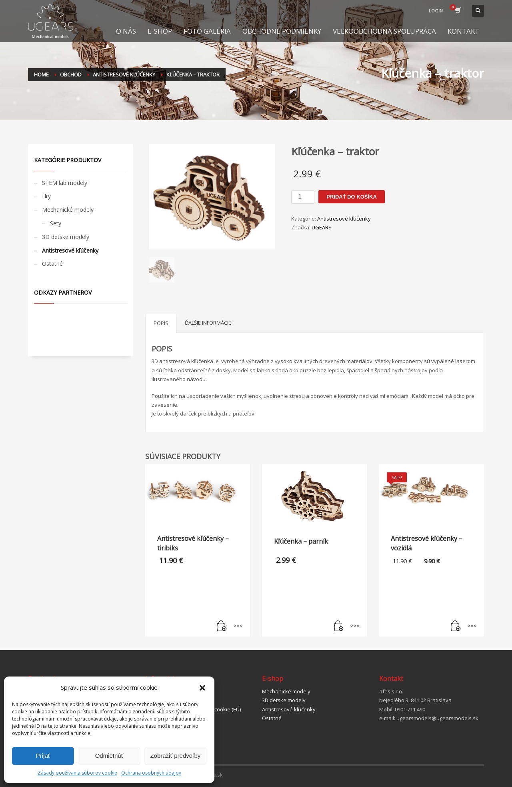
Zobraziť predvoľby (175, 755)
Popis (161, 323)
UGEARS (322, 227)
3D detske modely (65, 237)
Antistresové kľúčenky (344, 218)
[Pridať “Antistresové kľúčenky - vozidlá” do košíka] (456, 626)
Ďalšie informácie (208, 322)
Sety (55, 223)
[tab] (161, 323)
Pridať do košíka (351, 197)
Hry (46, 196)
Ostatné (52, 263)
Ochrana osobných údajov (151, 772)
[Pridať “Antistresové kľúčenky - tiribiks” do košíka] (222, 626)
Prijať (43, 755)
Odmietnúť (109, 755)
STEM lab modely (64, 183)
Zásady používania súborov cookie (77, 772)
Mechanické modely (68, 209)
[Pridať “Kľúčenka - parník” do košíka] (339, 626)
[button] (202, 688)
